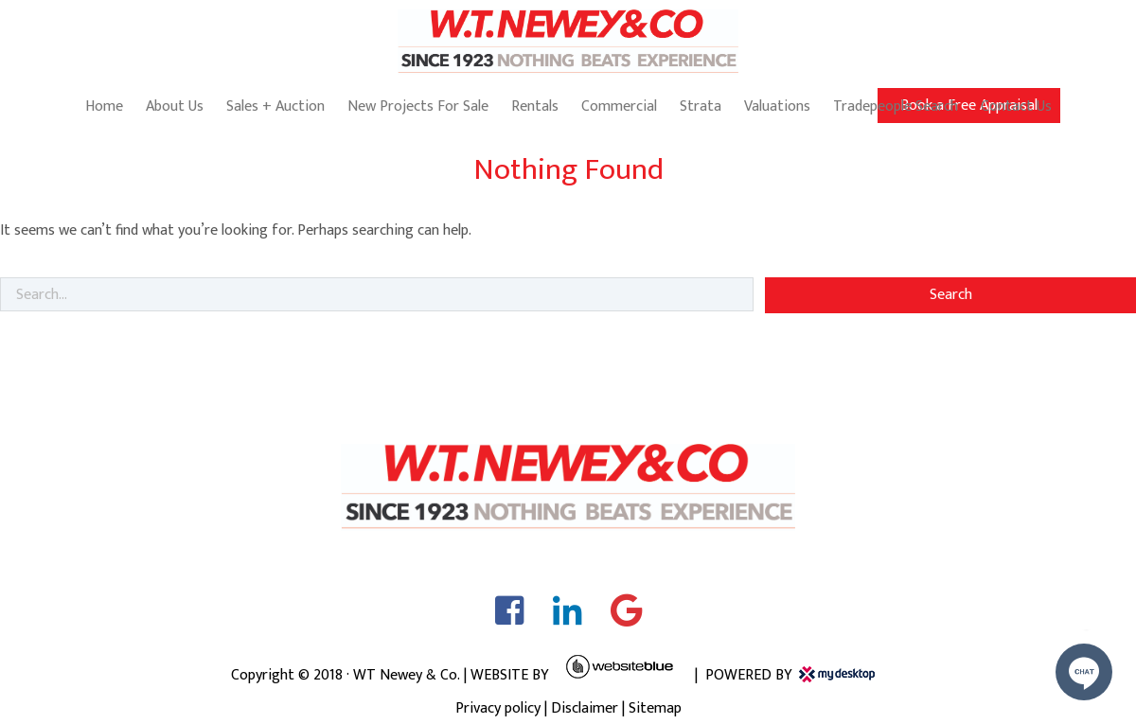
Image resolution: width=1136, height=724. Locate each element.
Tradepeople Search (895, 106)
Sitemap (655, 708)
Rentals (535, 106)
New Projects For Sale (417, 106)
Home (104, 106)
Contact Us (1016, 106)
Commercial (619, 106)
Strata (700, 106)
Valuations (777, 106)
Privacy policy (498, 708)
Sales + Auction (275, 106)
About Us (175, 106)
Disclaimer (584, 708)
